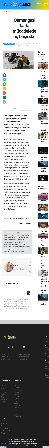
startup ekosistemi (6, 447)
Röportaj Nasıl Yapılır (44, 207)
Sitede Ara (4, 423)
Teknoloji (4, 399)
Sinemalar (17, 405)
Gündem (4, 392)
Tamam (36, 446)
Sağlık (3, 402)
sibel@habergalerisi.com (18, 269)
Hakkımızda (5, 354)
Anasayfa (5, 12)
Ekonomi (38, 3)
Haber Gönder (23, 359)
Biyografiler (5, 428)
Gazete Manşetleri (17, 415)
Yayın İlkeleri (5, 357)
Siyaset (3, 395)
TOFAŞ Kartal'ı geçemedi (44, 150)
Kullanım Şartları (24, 354)
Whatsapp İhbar (24, 357)
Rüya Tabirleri (5, 431)
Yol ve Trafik (18, 390)
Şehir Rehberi (16, 411)
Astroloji (3, 433)
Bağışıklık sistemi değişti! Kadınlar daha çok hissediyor (44, 116)
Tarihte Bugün (16, 402)
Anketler (4, 426)
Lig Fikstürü (18, 399)
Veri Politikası (5, 359)
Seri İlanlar (17, 408)
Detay (28, 446)
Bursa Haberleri (14, 12)
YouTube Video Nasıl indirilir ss (44, 236)
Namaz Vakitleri (16, 393)
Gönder (29, 293)
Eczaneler (17, 396)
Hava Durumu (17, 386)
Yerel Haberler (4, 389)
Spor (2, 397)
